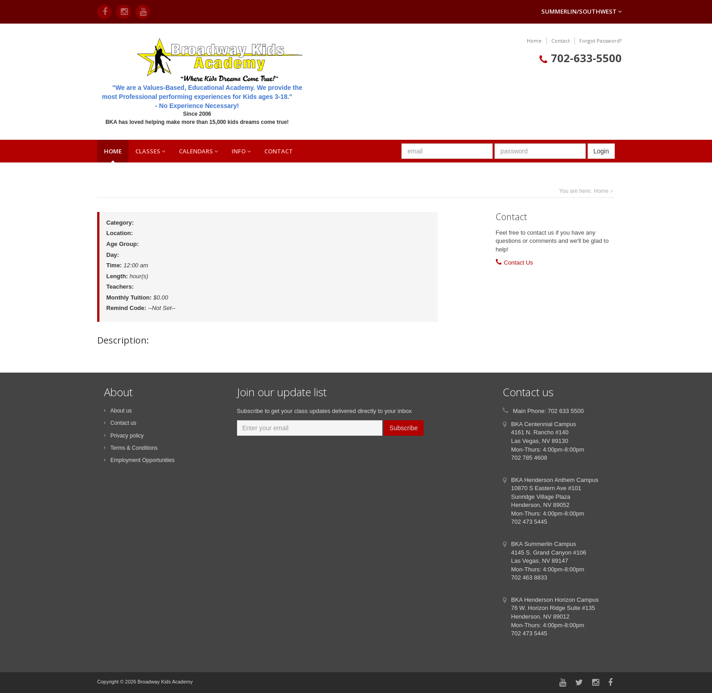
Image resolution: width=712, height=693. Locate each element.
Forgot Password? (600, 40)
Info (241, 151)
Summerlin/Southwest (581, 11)
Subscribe (404, 428)
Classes (150, 151)
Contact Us (518, 262)
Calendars (198, 151)
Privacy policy (123, 436)
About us (118, 411)
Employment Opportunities (139, 460)
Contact (560, 40)
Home (534, 40)
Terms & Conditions (131, 448)
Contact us (120, 423)
